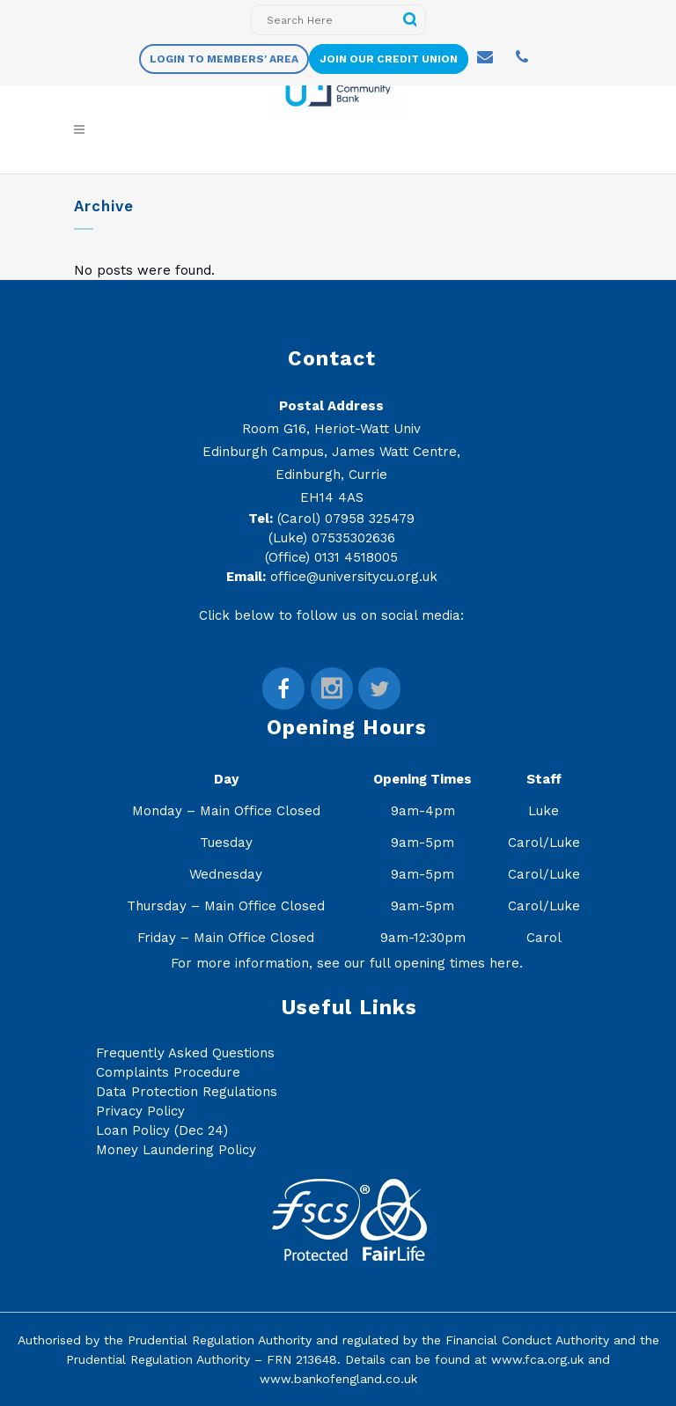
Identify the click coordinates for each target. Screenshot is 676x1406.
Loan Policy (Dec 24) (162, 1130)
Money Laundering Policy (176, 1150)
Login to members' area (224, 59)
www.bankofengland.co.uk (338, 1379)
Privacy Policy (140, 1111)
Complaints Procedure (168, 1072)
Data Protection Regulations (186, 1092)
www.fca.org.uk (537, 1359)
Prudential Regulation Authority (220, 1340)
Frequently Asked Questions (185, 1053)
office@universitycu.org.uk (353, 577)
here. (506, 963)
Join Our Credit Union (389, 59)
